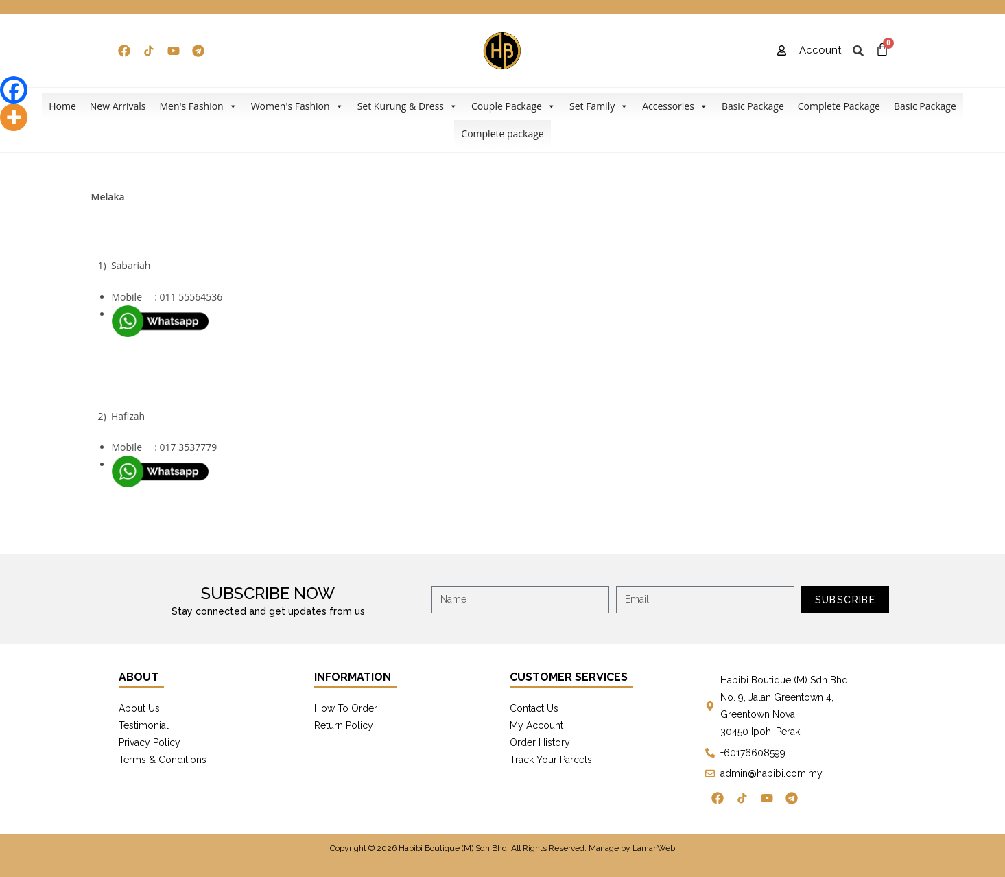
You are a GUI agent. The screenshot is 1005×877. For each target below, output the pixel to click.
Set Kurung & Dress (407, 106)
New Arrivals (118, 106)
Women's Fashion (297, 106)
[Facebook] (13, 90)
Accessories (675, 106)
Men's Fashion (198, 106)
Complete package (502, 133)
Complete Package (839, 106)
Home (62, 106)
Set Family (598, 106)
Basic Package (753, 106)
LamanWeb (653, 848)
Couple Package (513, 106)
